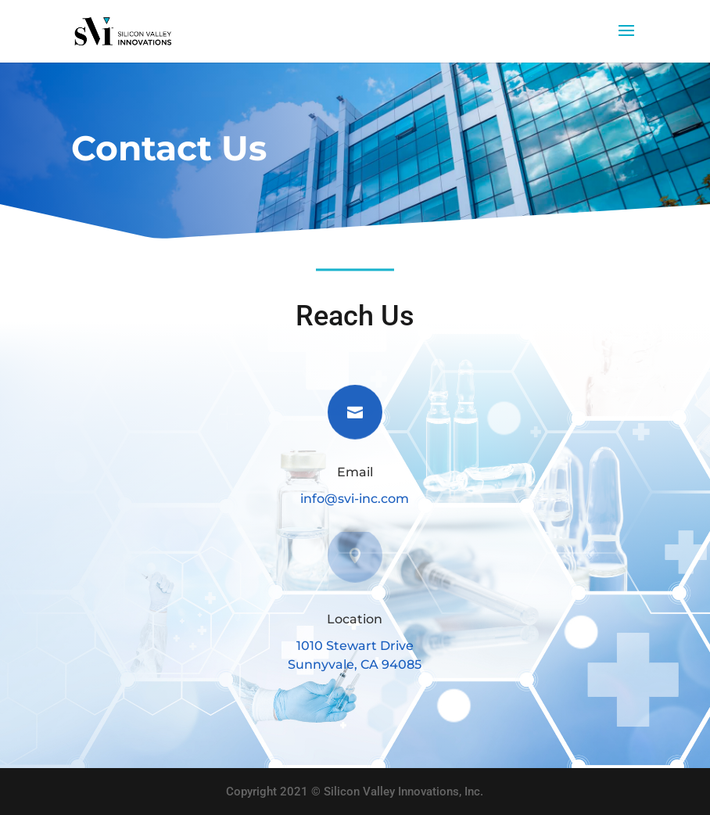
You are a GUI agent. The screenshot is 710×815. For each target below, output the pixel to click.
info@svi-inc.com (354, 498)
